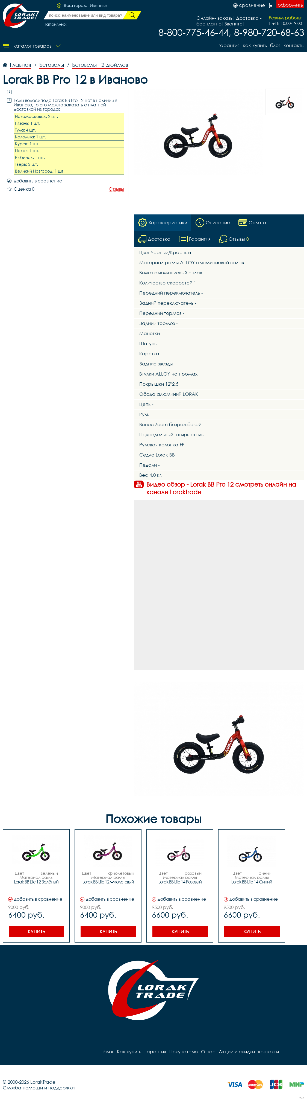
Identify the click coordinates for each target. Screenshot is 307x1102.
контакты (294, 45)
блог (275, 45)
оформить (290, 5)
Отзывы (116, 189)
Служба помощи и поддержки (39, 1088)
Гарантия (229, 45)
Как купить (255, 45)
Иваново (98, 6)
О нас (208, 1051)
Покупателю (183, 1051)
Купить (36, 931)
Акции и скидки (237, 1051)
